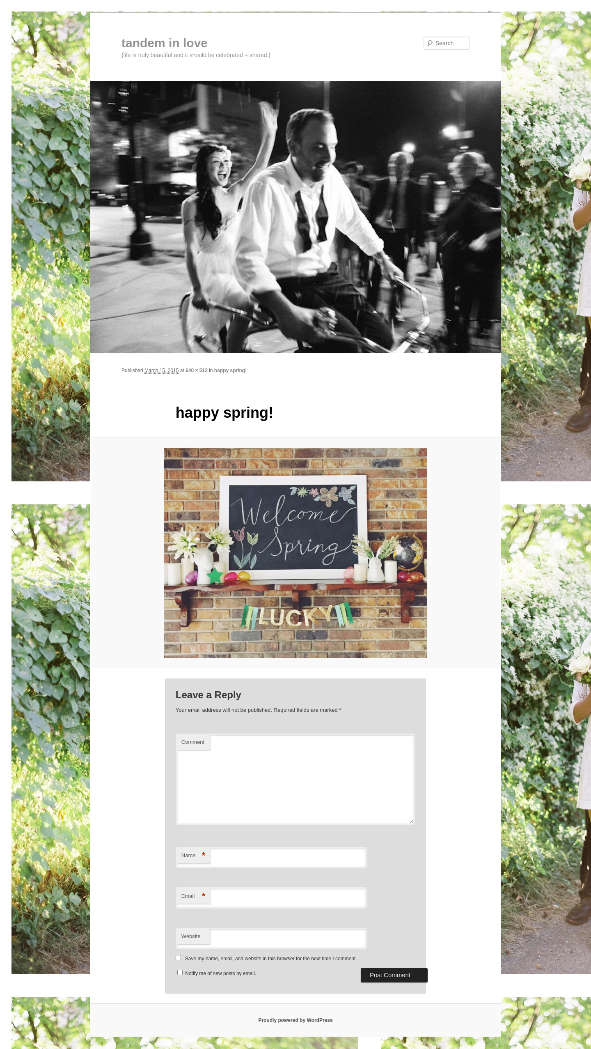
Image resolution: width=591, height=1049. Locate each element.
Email (193, 896)
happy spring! (230, 370)
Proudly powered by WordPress (295, 1020)
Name (193, 856)
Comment (192, 742)
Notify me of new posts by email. (220, 973)
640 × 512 (197, 370)
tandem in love (164, 43)
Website (191, 936)
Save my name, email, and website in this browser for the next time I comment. (271, 959)
